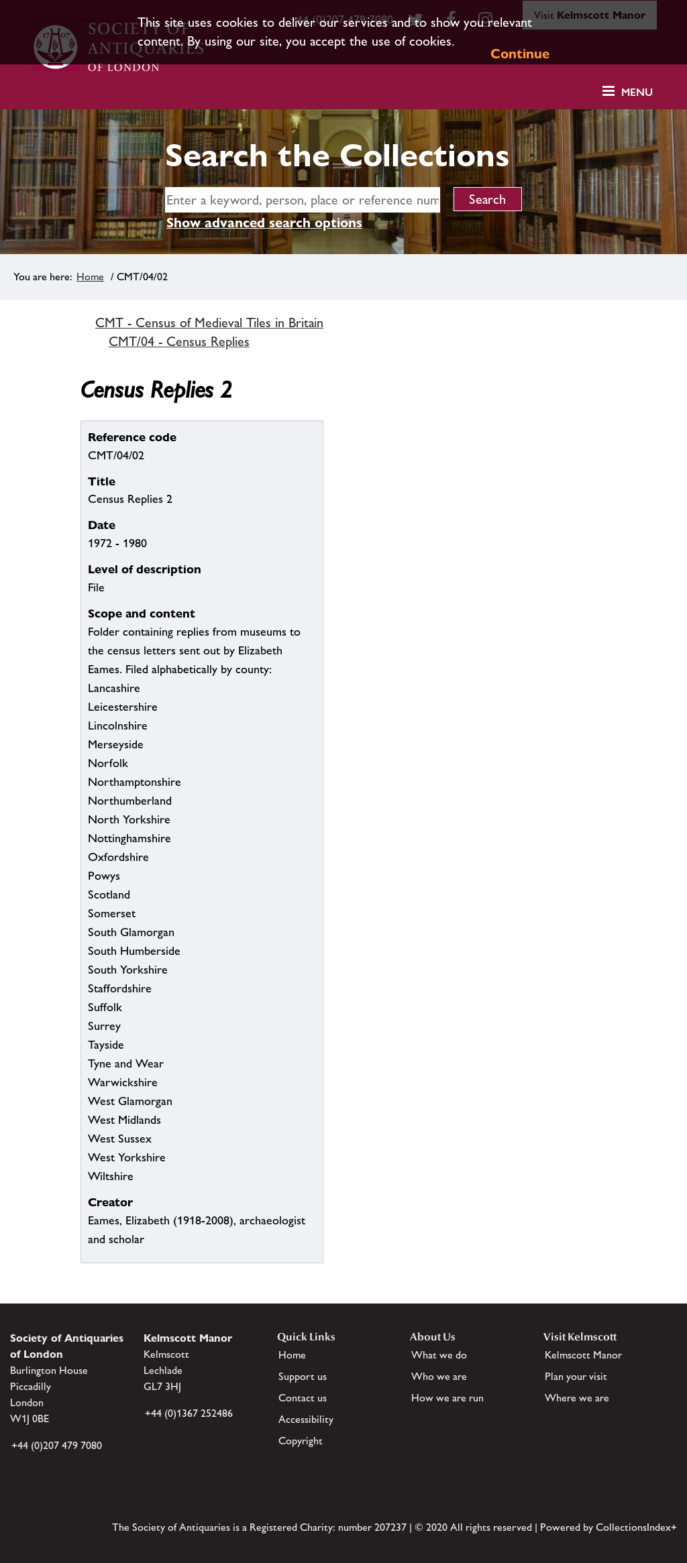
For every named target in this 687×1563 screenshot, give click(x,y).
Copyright (300, 1440)
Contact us (302, 1397)
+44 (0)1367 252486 (189, 1413)
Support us (302, 1376)
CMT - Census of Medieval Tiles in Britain (209, 322)
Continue (519, 54)
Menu (637, 92)
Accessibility (305, 1419)
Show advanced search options (264, 223)
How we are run (447, 1397)
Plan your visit (576, 1376)
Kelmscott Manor (583, 1354)
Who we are (439, 1376)
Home (90, 276)
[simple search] (302, 200)
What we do (439, 1354)
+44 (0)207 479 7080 (56, 1445)
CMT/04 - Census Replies (179, 341)
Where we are (577, 1397)
